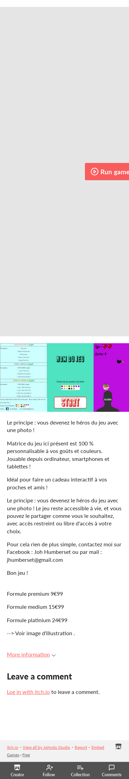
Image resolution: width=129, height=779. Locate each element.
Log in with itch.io (28, 691)
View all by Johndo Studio (46, 747)
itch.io (12, 747)
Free (26, 754)
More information (31, 654)
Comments (111, 770)
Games (13, 754)
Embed (98, 747)
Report (81, 747)
